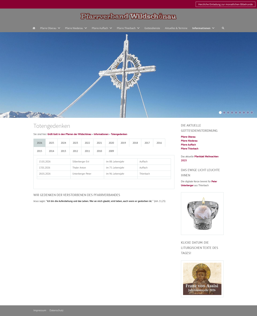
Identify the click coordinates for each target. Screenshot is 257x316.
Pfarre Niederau (189, 140)
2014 (51, 151)
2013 (63, 151)
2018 (135, 142)
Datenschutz (56, 310)
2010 (99, 151)
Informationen (101, 134)
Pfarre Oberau (188, 136)
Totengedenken (119, 134)
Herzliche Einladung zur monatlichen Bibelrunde (225, 4)
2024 (63, 142)
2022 (87, 142)
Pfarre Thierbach (189, 148)
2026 (39, 142)
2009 (111, 151)
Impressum (39, 310)
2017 (147, 142)
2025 (51, 142)
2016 (159, 142)
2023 (75, 142)
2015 (39, 151)
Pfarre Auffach (188, 144)
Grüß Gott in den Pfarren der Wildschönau (69, 134)
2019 (123, 142)
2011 (87, 151)
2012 (75, 151)
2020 (111, 142)
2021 (99, 142)
